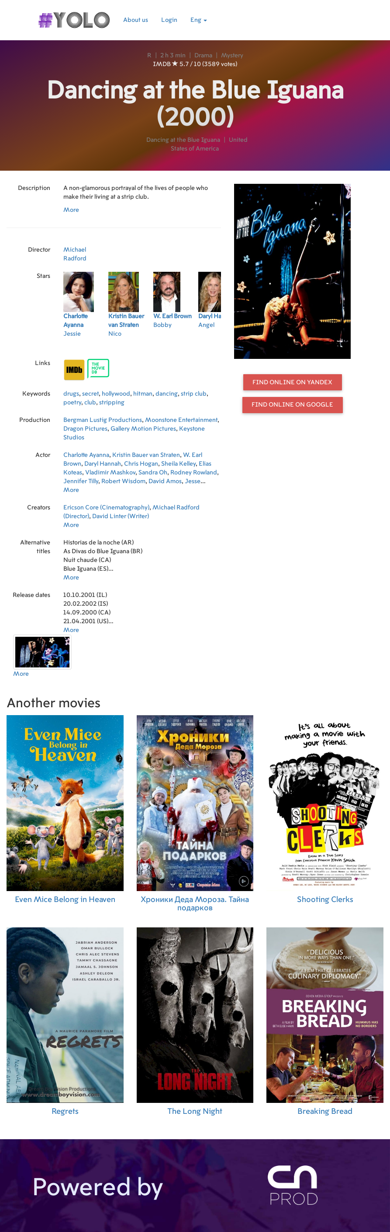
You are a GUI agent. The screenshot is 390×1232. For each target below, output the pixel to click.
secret (90, 394)
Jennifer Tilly (80, 481)
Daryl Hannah (102, 464)
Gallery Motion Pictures (143, 429)
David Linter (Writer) (120, 516)
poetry (72, 403)
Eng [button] (198, 20)
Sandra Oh (152, 473)
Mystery (232, 56)
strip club (194, 394)
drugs (71, 394)
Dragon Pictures (85, 429)
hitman (142, 394)
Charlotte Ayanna (86, 455)
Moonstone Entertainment (181, 420)
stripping (111, 403)
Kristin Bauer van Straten (146, 455)
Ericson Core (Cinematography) (106, 508)
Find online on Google (292, 405)
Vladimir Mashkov (110, 473)
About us (135, 20)
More (71, 210)
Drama (203, 56)
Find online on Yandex (292, 382)
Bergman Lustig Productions (102, 420)
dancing (166, 394)
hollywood (116, 394)
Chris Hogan (141, 464)
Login (169, 20)
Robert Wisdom (123, 481)
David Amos (165, 481)
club (90, 403)
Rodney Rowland (193, 473)
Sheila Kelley (178, 464)
